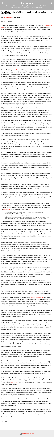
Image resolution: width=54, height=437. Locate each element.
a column (16, 70)
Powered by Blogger (27, 433)
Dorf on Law (27, 3)
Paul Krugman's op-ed (37, 297)
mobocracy (13, 382)
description (4, 306)
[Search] (51, 3)
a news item (6, 209)
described (27, 234)
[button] (51, 12)
